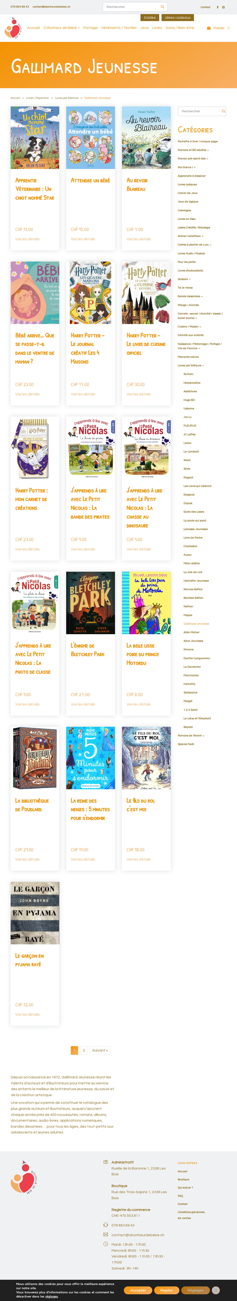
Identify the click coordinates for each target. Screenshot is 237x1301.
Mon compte (204, 1290)
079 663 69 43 (20, 6)
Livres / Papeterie (37, 98)
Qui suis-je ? (185, 1187)
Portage (90, 28)
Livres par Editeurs (66, 98)
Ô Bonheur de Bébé (60, 28)
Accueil (33, 28)
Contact (205, 7)
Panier (220, 1290)
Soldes (150, 17)
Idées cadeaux (177, 17)
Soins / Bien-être (180, 28)
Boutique (183, 1179)
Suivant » (100, 1050)
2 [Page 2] (84, 1050)
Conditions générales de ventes (171, 1290)
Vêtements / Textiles (119, 28)
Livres (157, 28)
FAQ (180, 1196)
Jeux (144, 28)
